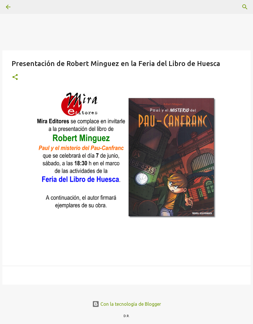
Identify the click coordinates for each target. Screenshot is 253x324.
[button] (15, 77)
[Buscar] (24, 7)
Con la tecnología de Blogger (126, 304)
